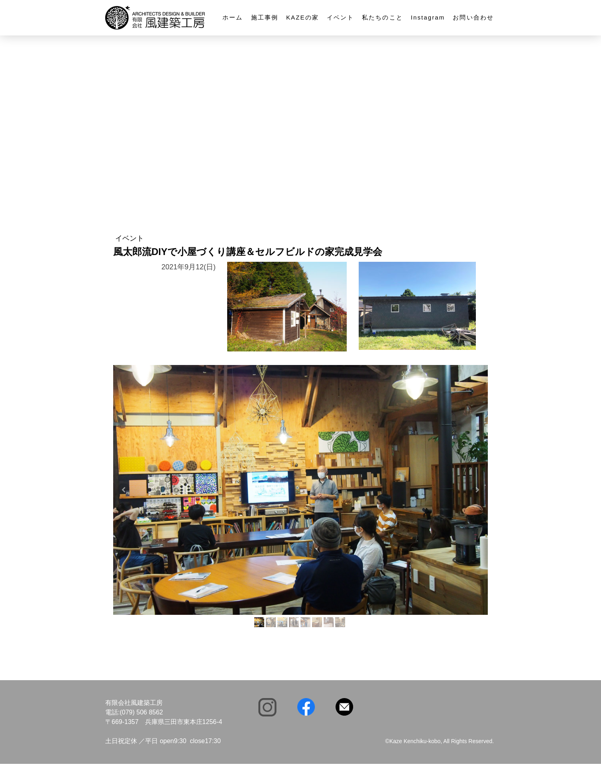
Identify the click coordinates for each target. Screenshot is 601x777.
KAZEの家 (302, 17)
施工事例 (264, 17)
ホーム (232, 17)
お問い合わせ (473, 17)
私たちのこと (382, 17)
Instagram (428, 17)
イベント (340, 17)
